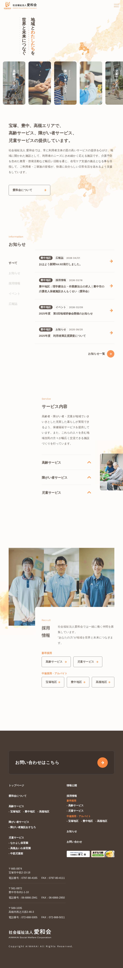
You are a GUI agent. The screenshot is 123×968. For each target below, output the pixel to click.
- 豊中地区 (29, 811)
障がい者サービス (19, 822)
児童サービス (16, 837)
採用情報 (14, 283)
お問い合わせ (74, 841)
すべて (13, 263)
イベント (14, 293)
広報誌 (13, 304)
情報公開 (72, 785)
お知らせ (14, 273)
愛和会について (18, 796)
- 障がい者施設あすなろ (22, 827)
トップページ (16, 785)
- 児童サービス (75, 810)
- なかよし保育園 (18, 843)
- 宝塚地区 (14, 811)
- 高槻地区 (43, 811)
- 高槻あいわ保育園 (20, 848)
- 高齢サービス (75, 805)
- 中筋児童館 (16, 853)
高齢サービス (16, 806)
